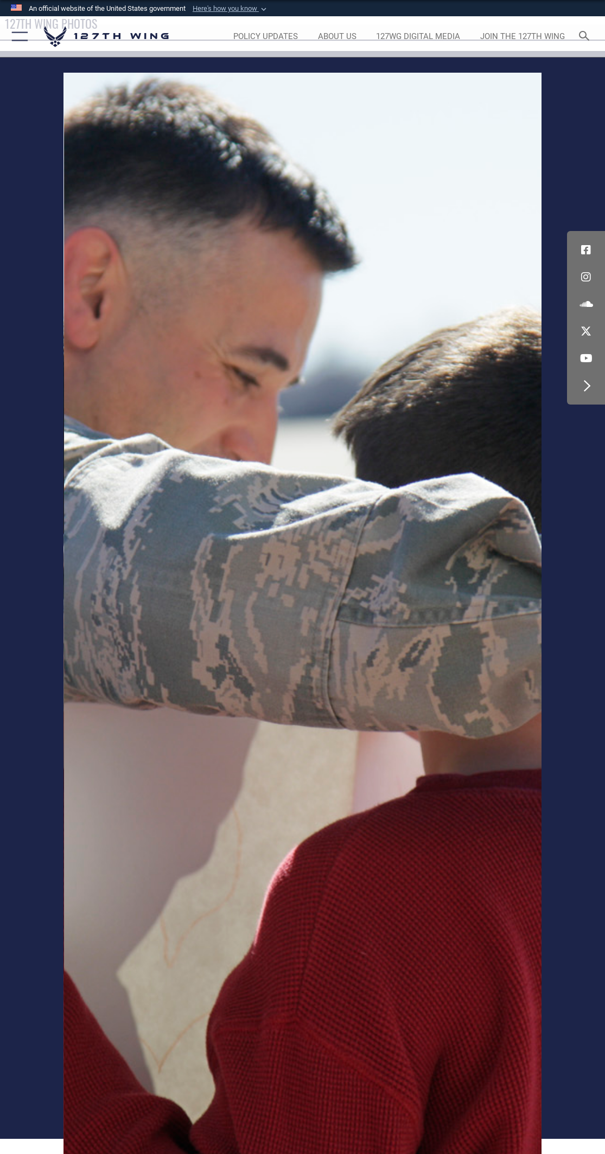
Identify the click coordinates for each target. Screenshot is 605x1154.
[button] (231, 8)
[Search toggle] (586, 36)
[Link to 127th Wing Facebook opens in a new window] (586, 250)
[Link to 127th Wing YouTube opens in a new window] (586, 358)
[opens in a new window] (265, 36)
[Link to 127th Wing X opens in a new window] (586, 331)
